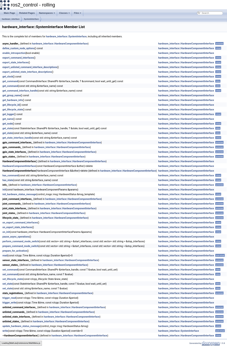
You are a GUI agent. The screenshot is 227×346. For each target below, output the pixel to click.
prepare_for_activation (14, 250)
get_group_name (11, 95)
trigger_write (9, 302)
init (4, 189)
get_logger (8, 114)
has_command (10, 175)
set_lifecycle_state (12, 279)
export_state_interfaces (15, 62)
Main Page (9, 13)
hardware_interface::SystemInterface (66, 36)
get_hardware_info (12, 100)
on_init (6, 232)
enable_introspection (13, 53)
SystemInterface (31, 19)
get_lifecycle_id (10, 104)
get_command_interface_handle (19, 90)
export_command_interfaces (18, 57)
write (5, 330)
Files (77, 13)
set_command (10, 269)
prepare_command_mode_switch (20, 246)
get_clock (7, 76)
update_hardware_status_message (21, 326)
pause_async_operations (15, 236)
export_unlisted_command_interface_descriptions (29, 67)
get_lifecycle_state (12, 109)
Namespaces (47, 13)
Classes (64, 13)
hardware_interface (11, 19)
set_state (7, 283)
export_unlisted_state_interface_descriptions (27, 71)
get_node (7, 123)
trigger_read (9, 297)
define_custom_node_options (18, 48)
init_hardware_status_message (19, 194)
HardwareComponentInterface (19, 166)
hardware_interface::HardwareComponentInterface (60, 43)
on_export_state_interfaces (17, 227)
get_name (7, 119)
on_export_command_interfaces (20, 222)
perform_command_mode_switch (20, 241)
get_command (10, 81)
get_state (7, 128)
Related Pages (27, 13)
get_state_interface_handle (17, 137)
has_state (7, 180)
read (4, 255)
